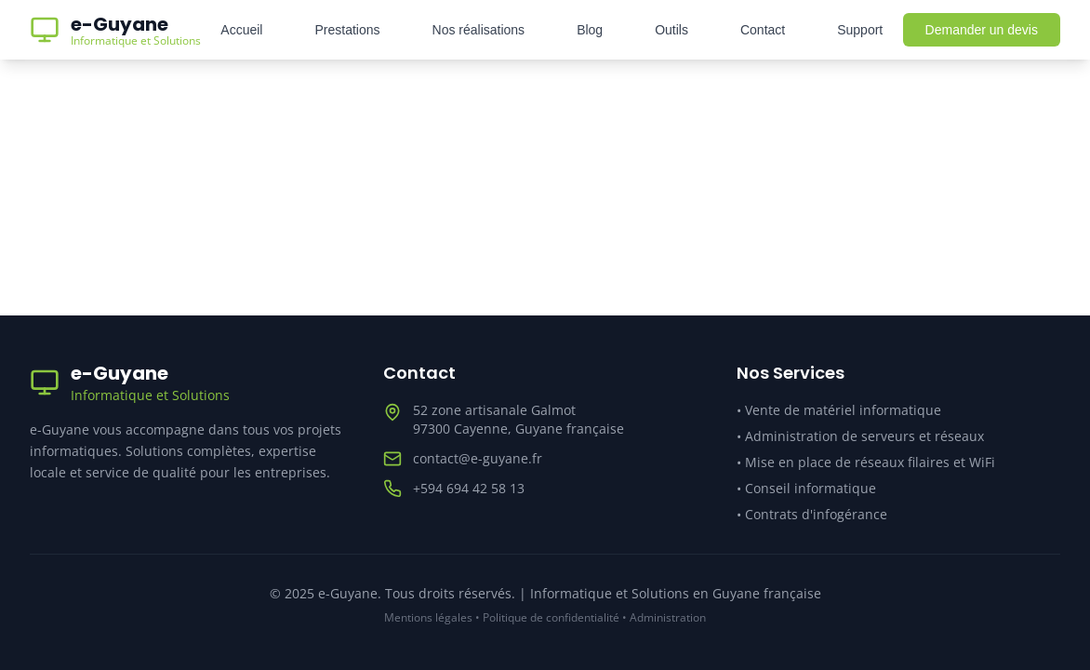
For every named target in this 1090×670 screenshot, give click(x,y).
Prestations (346, 29)
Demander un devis (981, 29)
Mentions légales (428, 617)
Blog (590, 29)
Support (860, 29)
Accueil (241, 29)
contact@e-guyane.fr (477, 458)
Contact (762, 29)
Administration (668, 617)
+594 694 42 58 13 (469, 488)
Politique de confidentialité (551, 617)
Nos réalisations (478, 29)
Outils (671, 29)
